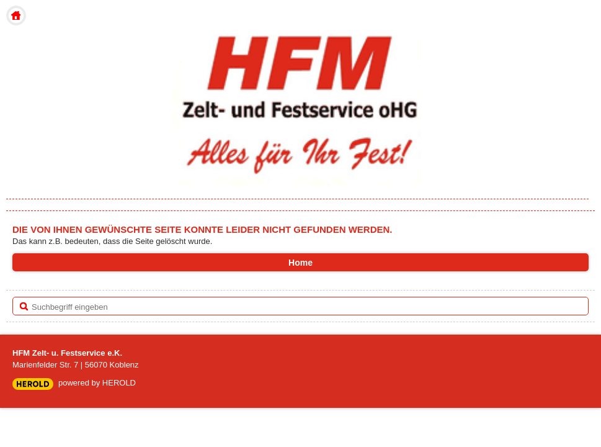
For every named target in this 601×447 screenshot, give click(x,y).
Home (16, 15)
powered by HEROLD (97, 382)
